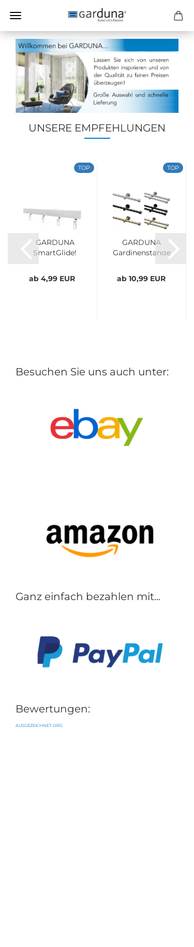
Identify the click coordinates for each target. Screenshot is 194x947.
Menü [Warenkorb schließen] (15, 15)
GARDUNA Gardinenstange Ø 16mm (142, 246)
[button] (23, 248)
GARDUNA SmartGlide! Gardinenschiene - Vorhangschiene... (54, 246)
